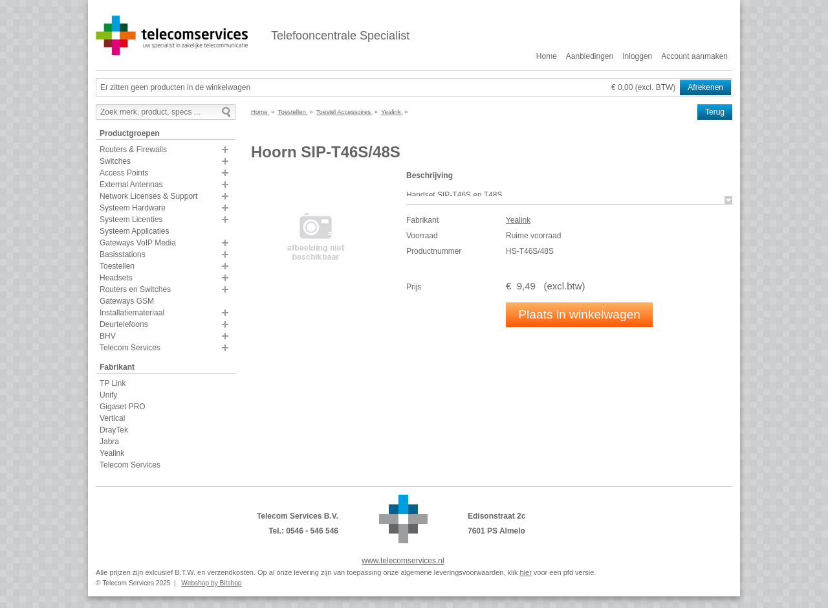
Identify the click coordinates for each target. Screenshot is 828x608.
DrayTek (114, 429)
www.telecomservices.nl (403, 560)
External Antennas (131, 184)
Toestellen (117, 266)
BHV (108, 336)
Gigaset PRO (123, 406)
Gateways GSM (127, 301)
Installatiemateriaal (132, 312)
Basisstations (123, 254)
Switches (115, 161)
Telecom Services (130, 347)
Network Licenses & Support (148, 196)
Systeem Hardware (133, 207)
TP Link (112, 383)
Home (546, 56)
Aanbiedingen (589, 56)
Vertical (112, 418)
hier (525, 572)
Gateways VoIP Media (138, 242)
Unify (108, 395)
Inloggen (637, 56)
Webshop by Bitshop (211, 583)
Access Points (124, 172)
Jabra (109, 441)
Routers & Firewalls (133, 149)
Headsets (116, 277)
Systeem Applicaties (134, 231)
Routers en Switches (135, 289)
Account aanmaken (694, 56)
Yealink (112, 453)
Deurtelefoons (124, 324)
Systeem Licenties (131, 219)
